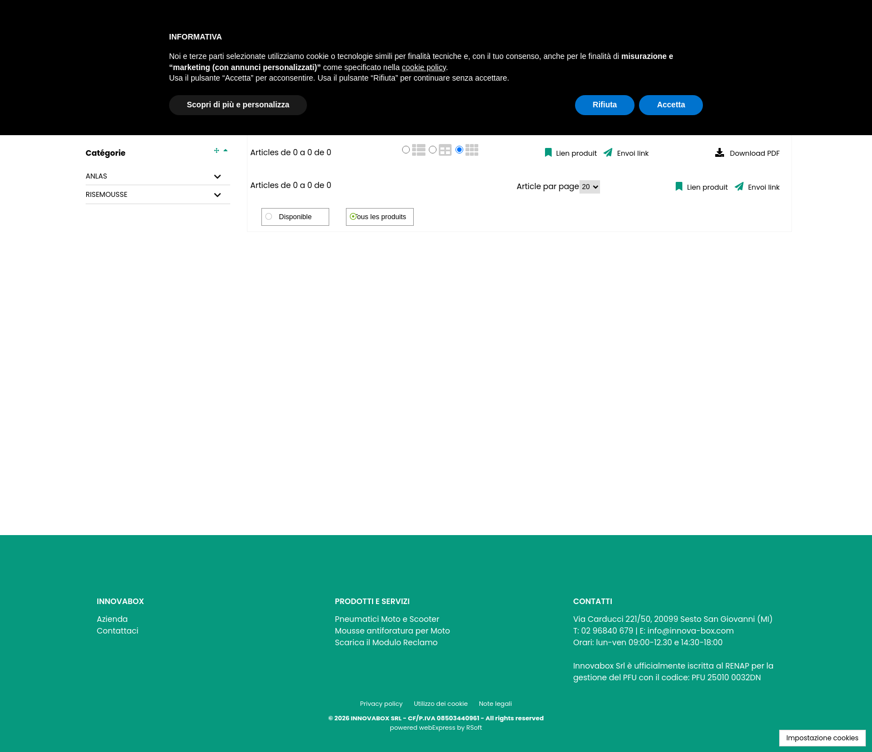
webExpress (437, 727)
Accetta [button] (671, 104)
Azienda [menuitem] (112, 619)
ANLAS (96, 176)
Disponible (295, 217)
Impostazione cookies (822, 738)
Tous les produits (380, 217)
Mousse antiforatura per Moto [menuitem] (392, 630)
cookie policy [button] (424, 67)
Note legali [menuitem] (495, 703)
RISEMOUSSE (106, 194)
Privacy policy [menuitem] (381, 703)
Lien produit (575, 153)
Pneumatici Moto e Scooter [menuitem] (387, 619)
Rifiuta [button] (605, 104)
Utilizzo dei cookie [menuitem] (441, 703)
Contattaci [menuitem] (117, 630)
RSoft (474, 727)
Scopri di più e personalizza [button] (238, 104)
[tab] (158, 176)
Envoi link (631, 153)
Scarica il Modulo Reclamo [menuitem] (386, 642)
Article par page (548, 186)
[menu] (198, 622)
